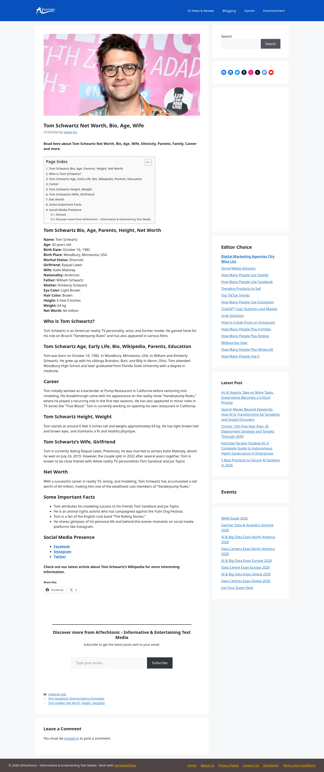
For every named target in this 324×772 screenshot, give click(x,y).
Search (226, 36)
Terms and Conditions (299, 765)
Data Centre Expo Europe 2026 (245, 567)
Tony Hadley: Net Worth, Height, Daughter (76, 703)
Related (61, 214)
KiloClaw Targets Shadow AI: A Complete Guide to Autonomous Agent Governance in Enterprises (247, 448)
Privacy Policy (228, 765)
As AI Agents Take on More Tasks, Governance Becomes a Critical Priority (247, 397)
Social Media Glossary (238, 268)
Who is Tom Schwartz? (65, 174)
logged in (71, 738)
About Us (207, 765)
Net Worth (56, 199)
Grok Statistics (232, 315)
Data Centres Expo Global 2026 (245, 581)
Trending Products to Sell (241, 288)
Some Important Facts (65, 204)
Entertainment (274, 10)
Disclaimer (271, 765)
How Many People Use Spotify (245, 275)
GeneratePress (125, 765)
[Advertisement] (250, 159)
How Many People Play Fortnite (246, 329)
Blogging (229, 10)
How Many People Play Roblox (245, 336)
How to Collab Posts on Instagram (248, 322)
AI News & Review (201, 10)
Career (54, 184)
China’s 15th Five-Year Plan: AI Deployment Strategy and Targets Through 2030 (247, 431)
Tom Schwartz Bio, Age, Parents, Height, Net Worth (86, 169)
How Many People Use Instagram (247, 302)
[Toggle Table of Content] (146, 162)
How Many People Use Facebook (247, 281)
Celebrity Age (57, 694)
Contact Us (251, 765)
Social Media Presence (65, 210)
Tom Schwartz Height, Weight (70, 189)
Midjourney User (234, 342)
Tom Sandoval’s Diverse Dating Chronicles (76, 698)
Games (249, 10)
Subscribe (159, 663)
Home (191, 765)
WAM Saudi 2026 (234, 518)
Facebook (62, 546)
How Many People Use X (240, 356)
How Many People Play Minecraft (247, 349)
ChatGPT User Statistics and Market (249, 309)
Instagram (62, 551)
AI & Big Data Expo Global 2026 (246, 574)
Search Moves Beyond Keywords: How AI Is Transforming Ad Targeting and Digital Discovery (250, 414)
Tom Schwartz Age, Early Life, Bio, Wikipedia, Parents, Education (95, 179)
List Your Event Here (237, 587)
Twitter (60, 556)
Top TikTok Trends (235, 295)
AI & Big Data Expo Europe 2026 (246, 560)
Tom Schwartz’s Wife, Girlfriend (71, 194)
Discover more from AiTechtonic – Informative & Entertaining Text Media (103, 219)
